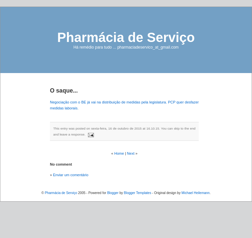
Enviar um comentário (70, 175)
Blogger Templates (137, 193)
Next (131, 153)
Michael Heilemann (196, 193)
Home (119, 153)
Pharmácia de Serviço (126, 37)
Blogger (112, 193)
